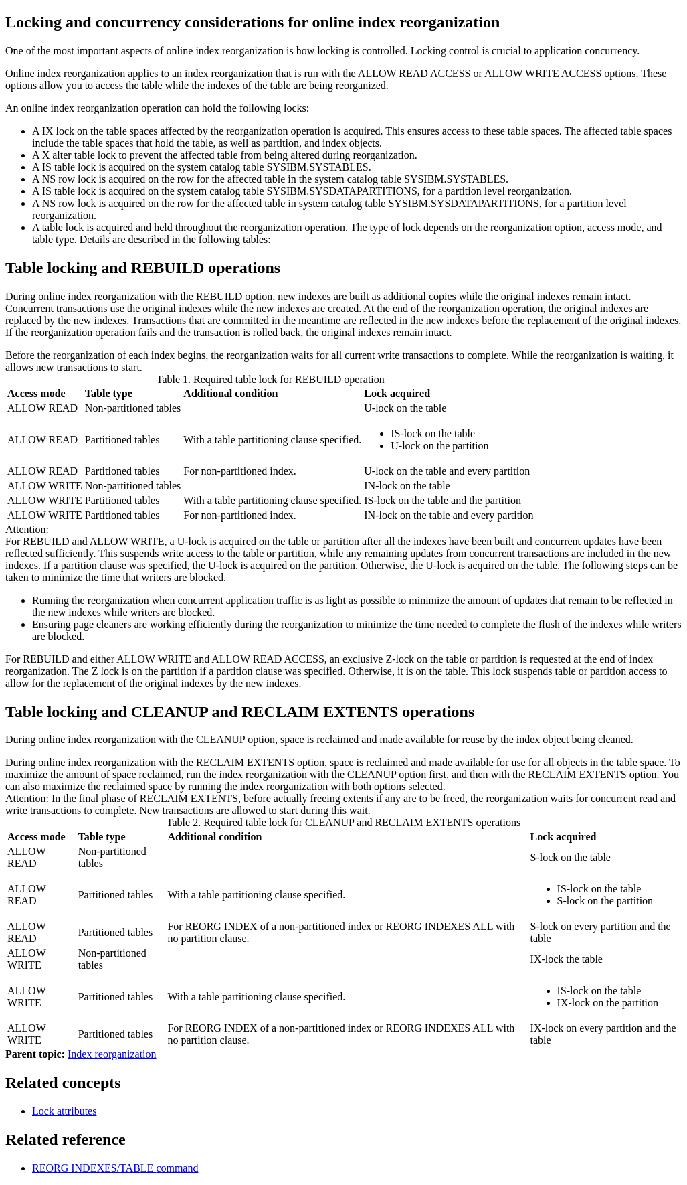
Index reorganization (112, 1054)
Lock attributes (64, 1111)
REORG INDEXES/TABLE (115, 1168)
